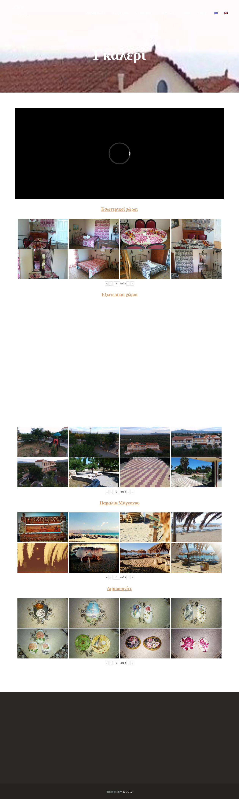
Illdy (119, 791)
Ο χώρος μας (120, 12)
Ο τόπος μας (143, 12)
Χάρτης (203, 12)
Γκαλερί (185, 12)
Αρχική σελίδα (95, 12)
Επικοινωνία (165, 12)
